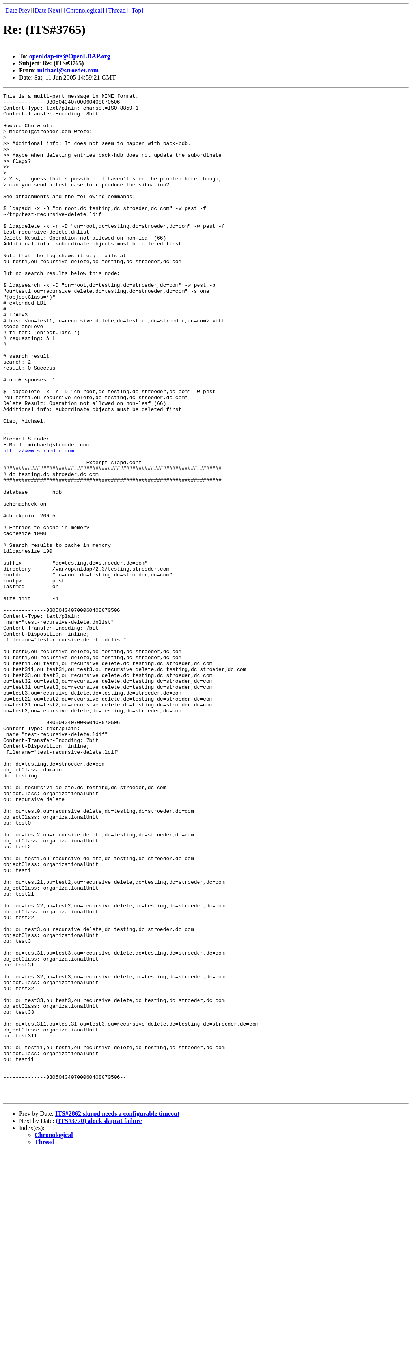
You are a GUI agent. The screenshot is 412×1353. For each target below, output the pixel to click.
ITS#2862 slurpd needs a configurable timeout (117, 1314)
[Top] (136, 10)
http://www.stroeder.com (38, 522)
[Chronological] (84, 10)
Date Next (47, 10)
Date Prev (17, 10)
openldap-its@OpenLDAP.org (69, 56)
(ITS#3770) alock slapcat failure (99, 1321)
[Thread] (117, 10)
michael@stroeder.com (68, 70)
